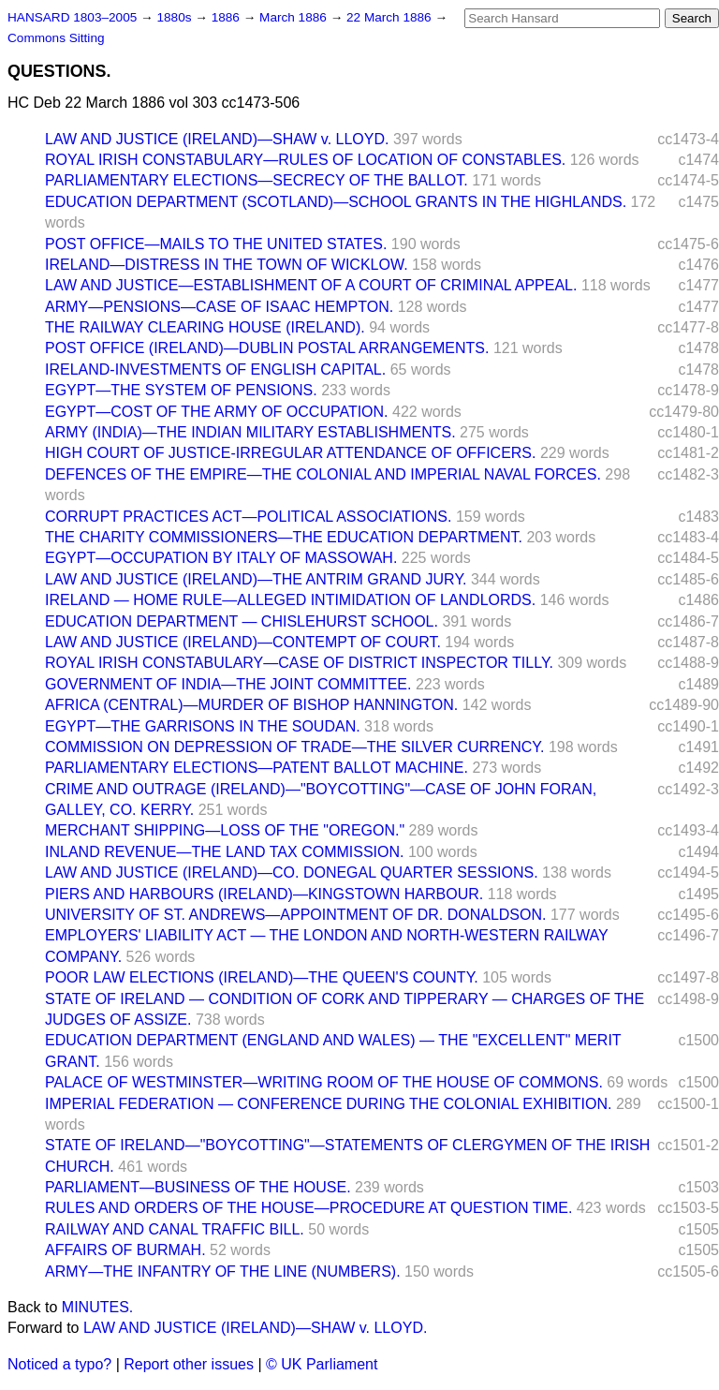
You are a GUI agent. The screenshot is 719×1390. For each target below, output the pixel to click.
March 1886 (294, 17)
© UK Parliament (321, 1364)
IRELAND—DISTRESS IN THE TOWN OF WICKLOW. (226, 265)
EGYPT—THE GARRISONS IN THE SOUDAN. (202, 726)
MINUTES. (97, 1307)
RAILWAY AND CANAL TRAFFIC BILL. (174, 1229)
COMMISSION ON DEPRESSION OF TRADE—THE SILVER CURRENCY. (294, 747)
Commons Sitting (56, 38)
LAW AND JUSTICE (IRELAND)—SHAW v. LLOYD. (217, 139)
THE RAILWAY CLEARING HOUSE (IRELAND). (205, 327)
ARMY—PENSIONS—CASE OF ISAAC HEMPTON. (219, 307)
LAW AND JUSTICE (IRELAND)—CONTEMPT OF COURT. (243, 642)
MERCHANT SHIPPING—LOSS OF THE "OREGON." (224, 830)
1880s (175, 17)
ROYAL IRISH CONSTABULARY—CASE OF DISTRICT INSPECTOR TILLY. (299, 663)
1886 (227, 17)
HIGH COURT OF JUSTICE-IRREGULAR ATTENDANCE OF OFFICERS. (290, 453)
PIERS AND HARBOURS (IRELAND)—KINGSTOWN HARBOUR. (264, 894)
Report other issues (189, 1364)
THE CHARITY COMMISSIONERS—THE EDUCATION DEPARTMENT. (283, 537)
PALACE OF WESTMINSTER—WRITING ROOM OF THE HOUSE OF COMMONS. (324, 1082)
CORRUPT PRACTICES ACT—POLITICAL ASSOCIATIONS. (248, 517)
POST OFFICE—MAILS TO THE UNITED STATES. (216, 244)
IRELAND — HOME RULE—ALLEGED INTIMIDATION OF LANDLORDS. (290, 600)
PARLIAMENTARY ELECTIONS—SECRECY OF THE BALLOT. (256, 180)
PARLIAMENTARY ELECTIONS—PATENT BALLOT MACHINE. (256, 768)
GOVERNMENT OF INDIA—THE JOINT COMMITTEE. (228, 684)
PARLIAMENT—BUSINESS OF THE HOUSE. (198, 1187)
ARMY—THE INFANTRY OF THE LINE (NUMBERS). (223, 1271)
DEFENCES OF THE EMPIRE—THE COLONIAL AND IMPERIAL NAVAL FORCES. (323, 474)
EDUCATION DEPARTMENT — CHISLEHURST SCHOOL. (241, 621)
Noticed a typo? (59, 1364)
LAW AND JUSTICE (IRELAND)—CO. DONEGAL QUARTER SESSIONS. (291, 872)
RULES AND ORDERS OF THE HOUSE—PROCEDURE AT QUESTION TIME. (308, 1208)
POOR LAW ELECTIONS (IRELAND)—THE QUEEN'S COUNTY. (261, 977)
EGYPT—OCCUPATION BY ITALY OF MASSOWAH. (221, 558)
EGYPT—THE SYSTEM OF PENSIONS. (181, 390)
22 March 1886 (390, 17)
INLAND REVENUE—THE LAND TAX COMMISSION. (224, 852)
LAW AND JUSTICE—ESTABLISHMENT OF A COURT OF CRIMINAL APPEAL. (311, 285)
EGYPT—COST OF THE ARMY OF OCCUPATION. (217, 412)
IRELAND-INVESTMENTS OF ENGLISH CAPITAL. (215, 369)
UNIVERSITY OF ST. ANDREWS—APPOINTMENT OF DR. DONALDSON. (295, 915)
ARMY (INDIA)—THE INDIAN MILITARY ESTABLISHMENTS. (250, 432)
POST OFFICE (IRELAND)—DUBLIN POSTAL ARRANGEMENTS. (267, 348)
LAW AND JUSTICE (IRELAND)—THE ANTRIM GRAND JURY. (255, 579)
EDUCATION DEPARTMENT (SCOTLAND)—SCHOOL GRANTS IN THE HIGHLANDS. (335, 202)
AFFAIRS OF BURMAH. (125, 1250)
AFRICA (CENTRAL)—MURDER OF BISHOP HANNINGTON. (251, 705)
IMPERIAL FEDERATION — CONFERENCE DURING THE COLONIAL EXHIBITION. (328, 1104)
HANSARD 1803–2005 (72, 17)
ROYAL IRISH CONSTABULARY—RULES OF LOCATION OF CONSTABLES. (305, 160)
